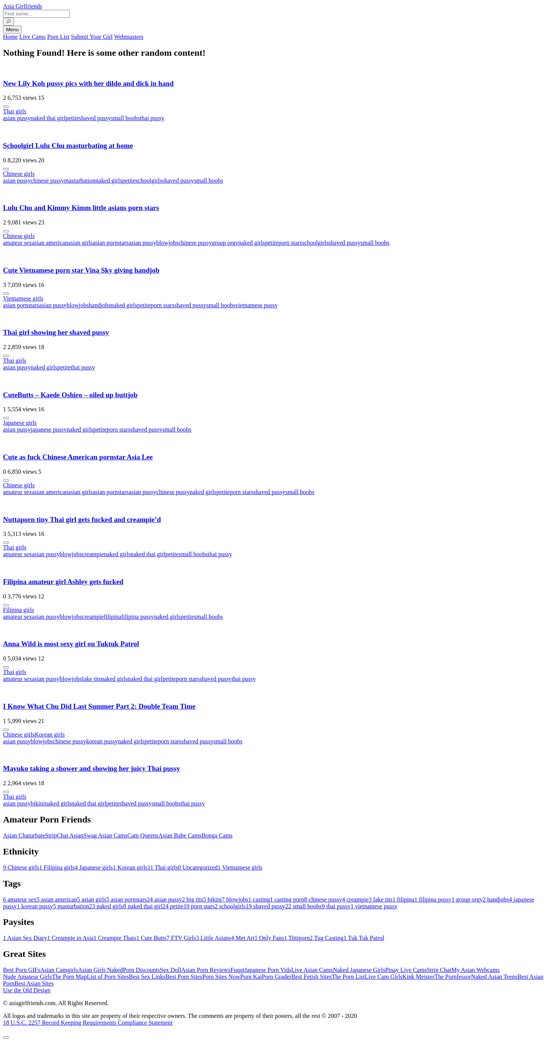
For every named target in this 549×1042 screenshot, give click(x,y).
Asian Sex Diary (25, 938)
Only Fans (269, 938)
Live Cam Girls (384, 976)
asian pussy (17, 118)
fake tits (91, 679)
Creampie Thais (115, 938)
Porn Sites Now (221, 976)
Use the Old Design (27, 990)
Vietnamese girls (23, 298)
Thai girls (14, 111)
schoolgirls (149, 180)
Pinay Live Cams (405, 970)
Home (10, 37)
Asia (22, 6)
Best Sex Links (147, 976)
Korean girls (50, 734)
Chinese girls (19, 174)
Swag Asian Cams (105, 835)
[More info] (6, 106)
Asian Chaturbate (24, 835)
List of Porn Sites (108, 976)
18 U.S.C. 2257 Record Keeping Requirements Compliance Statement (88, 1022)
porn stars (290, 243)
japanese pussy (49, 429)
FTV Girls (181, 938)
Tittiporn (297, 938)
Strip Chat (439, 970)
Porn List (58, 37)
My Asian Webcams (475, 970)
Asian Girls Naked (100, 970)
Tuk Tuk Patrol (364, 938)
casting (259, 899)
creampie (93, 554)
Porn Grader (276, 976)
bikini (37, 803)
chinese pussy (47, 180)
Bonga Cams (217, 835)
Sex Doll (170, 970)
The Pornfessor (452, 976)
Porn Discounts (141, 970)
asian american (50, 243)
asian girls (80, 243)
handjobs (100, 305)
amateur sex (17, 243)
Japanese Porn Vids (267, 970)
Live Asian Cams (312, 970)
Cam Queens (142, 835)
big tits (192, 899)
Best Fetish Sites (311, 976)
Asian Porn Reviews (205, 970)
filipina (112, 616)
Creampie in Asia (70, 938)
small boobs (125, 118)
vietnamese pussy (256, 305)
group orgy (225, 243)
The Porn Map (69, 976)
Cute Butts (151, 938)
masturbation (80, 180)
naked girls (108, 180)
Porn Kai (251, 976)
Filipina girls (18, 610)
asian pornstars (111, 243)
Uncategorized (198, 867)
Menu (12, 29)
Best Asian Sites (34, 983)
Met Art (243, 938)
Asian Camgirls (59, 970)
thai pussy (152, 118)
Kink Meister (418, 976)
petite (72, 118)
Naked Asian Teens (494, 976)
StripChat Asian (64, 835)
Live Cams (32, 37)
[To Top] (6, 1037)
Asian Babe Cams (180, 835)
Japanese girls (20, 423)
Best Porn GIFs (21, 970)
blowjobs (167, 243)
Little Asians (213, 938)
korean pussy (102, 741)
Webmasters (128, 37)
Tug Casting (327, 938)
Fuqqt (237, 970)
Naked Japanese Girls (359, 970)
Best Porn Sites (184, 976)
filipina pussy (137, 616)
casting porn (287, 899)
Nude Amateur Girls (27, 976)
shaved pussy (95, 118)
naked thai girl (48, 118)
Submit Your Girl (92, 37)
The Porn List (348, 976)
